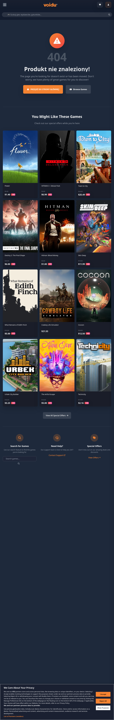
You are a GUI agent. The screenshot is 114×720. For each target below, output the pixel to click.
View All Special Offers (57, 415)
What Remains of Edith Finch (16, 325)
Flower (7, 186)
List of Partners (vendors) (13, 717)
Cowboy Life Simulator (50, 325)
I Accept (103, 695)
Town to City (83, 186)
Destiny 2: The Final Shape (15, 255)
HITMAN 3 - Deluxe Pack (50, 186)
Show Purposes (103, 709)
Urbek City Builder (12, 394)
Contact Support (57, 455)
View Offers (94, 457)
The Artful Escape (48, 394)
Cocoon (81, 325)
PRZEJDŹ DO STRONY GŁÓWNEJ (43, 89)
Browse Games (78, 89)
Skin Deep (82, 255)
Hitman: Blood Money (49, 255)
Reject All (103, 702)
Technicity (82, 394)
